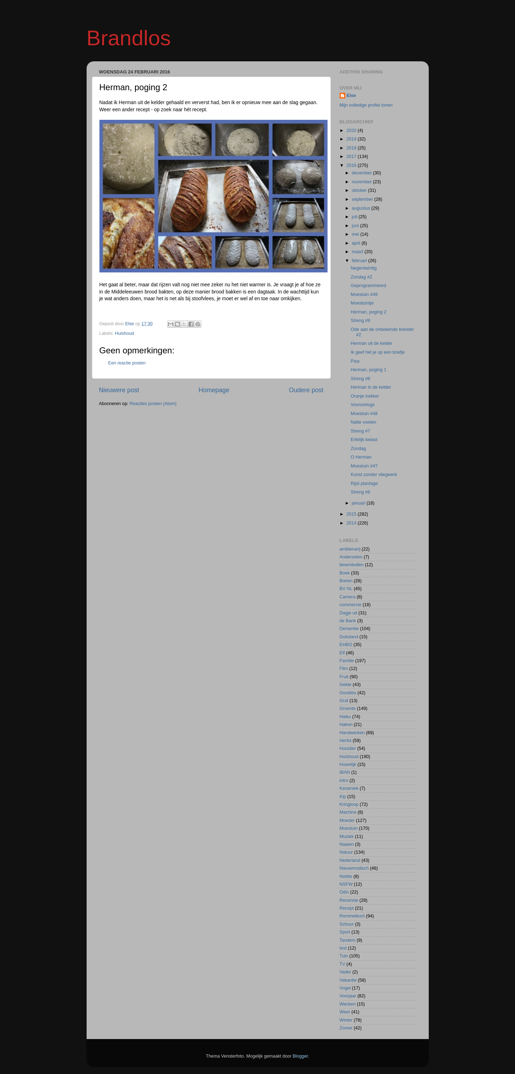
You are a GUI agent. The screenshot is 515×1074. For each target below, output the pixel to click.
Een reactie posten (127, 362)
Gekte (346, 684)
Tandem (348, 940)
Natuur (346, 852)
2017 (352, 156)
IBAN (345, 772)
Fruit (344, 676)
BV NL (346, 588)
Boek (345, 573)
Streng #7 (360, 431)
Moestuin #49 (364, 294)
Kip (343, 796)
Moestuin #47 (364, 466)
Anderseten (351, 556)
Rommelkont (352, 916)
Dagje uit (348, 612)
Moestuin (349, 828)
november (362, 181)
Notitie (346, 876)
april (356, 243)
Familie (347, 660)
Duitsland (349, 636)
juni (356, 225)
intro (344, 780)
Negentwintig (364, 268)
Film (344, 668)
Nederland (350, 860)
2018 (352, 147)
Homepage (214, 390)
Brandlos (129, 38)
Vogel (345, 988)
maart (358, 251)
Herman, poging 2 (368, 312)
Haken (346, 724)
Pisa (355, 361)
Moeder (347, 820)
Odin (344, 892)
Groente (348, 708)
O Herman (361, 457)
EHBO (346, 644)
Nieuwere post (119, 390)
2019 (352, 139)
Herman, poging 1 (368, 369)
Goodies (348, 692)
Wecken (348, 1004)
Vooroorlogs (363, 404)
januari (359, 503)
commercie (351, 604)
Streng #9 (360, 320)
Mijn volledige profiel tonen (366, 105)
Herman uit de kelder (371, 343)
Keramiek (349, 788)
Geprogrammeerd (368, 285)
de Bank (348, 620)
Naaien (347, 844)
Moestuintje (362, 303)
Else (351, 95)
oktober (360, 190)
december (362, 172)
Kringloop (349, 804)
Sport (345, 932)
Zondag (358, 448)
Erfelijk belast (364, 439)
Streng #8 (360, 378)
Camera (348, 596)
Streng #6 (360, 492)
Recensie (349, 900)
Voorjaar (348, 995)
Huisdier (348, 748)
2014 (352, 523)
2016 (352, 165)
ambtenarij (350, 549)
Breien (346, 580)
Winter (346, 1020)
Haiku (345, 716)
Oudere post (306, 390)
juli (355, 216)
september (363, 199)
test (343, 948)
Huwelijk (348, 764)
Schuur (347, 924)
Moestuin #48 (364, 413)
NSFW (346, 884)
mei (356, 234)
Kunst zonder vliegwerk (374, 474)
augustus (361, 208)
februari (360, 260)
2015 (352, 514)
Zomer (346, 1028)
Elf (342, 652)
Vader (345, 972)
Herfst (346, 740)
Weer (345, 1011)
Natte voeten (363, 422)
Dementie (349, 628)
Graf (344, 700)
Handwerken (352, 732)
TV (342, 964)
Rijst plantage (364, 483)
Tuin (344, 955)
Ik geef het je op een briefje (378, 352)
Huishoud (124, 333)
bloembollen (352, 564)
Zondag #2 (361, 277)
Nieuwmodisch (354, 868)
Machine (348, 812)
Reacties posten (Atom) (153, 403)
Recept (347, 908)
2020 (352, 130)
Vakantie (348, 980)
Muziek (347, 836)
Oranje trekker (365, 396)
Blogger (300, 1056)
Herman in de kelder (371, 387)
